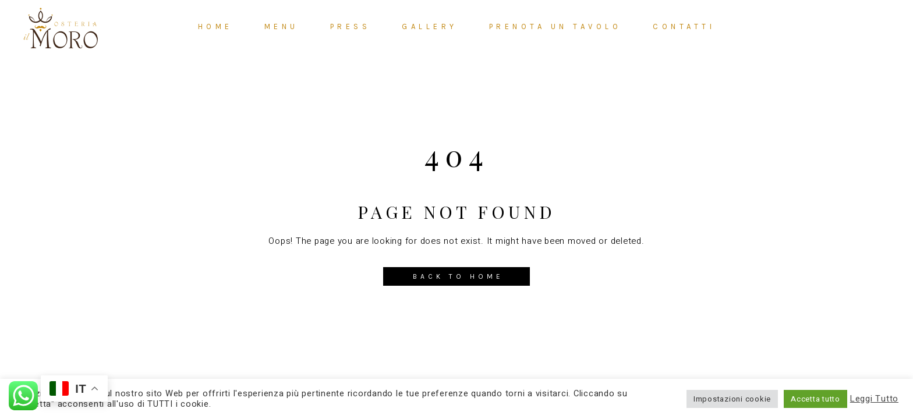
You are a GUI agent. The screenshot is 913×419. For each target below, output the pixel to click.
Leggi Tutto (874, 399)
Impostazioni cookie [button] (732, 398)
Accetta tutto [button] (815, 398)
